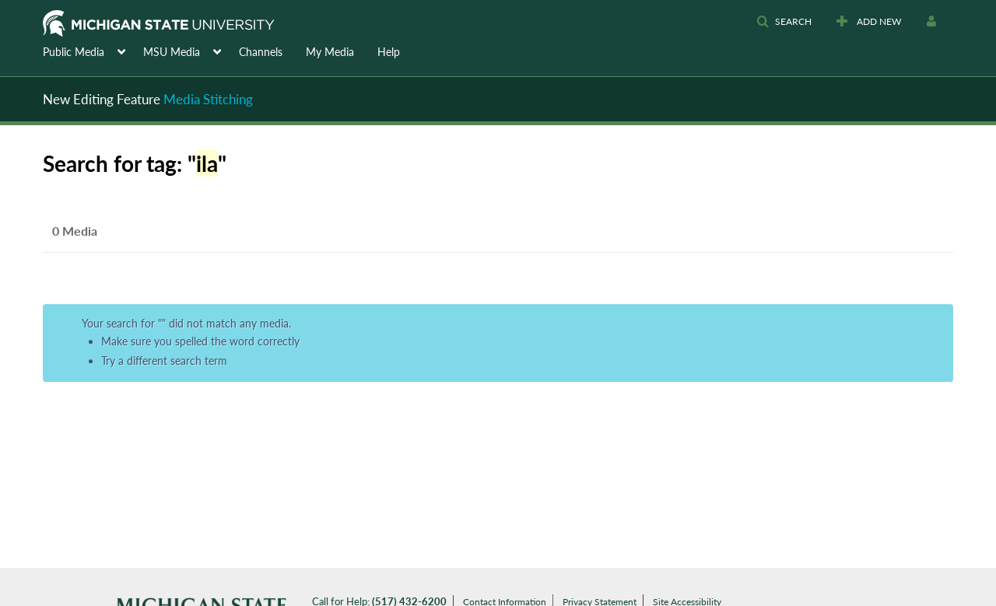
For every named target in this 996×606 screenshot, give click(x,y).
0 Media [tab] (74, 230)
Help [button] (388, 51)
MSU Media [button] (171, 51)
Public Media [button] (73, 51)
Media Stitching (208, 99)
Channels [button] (260, 51)
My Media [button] (330, 51)
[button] (784, 22)
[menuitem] (93, 51)
